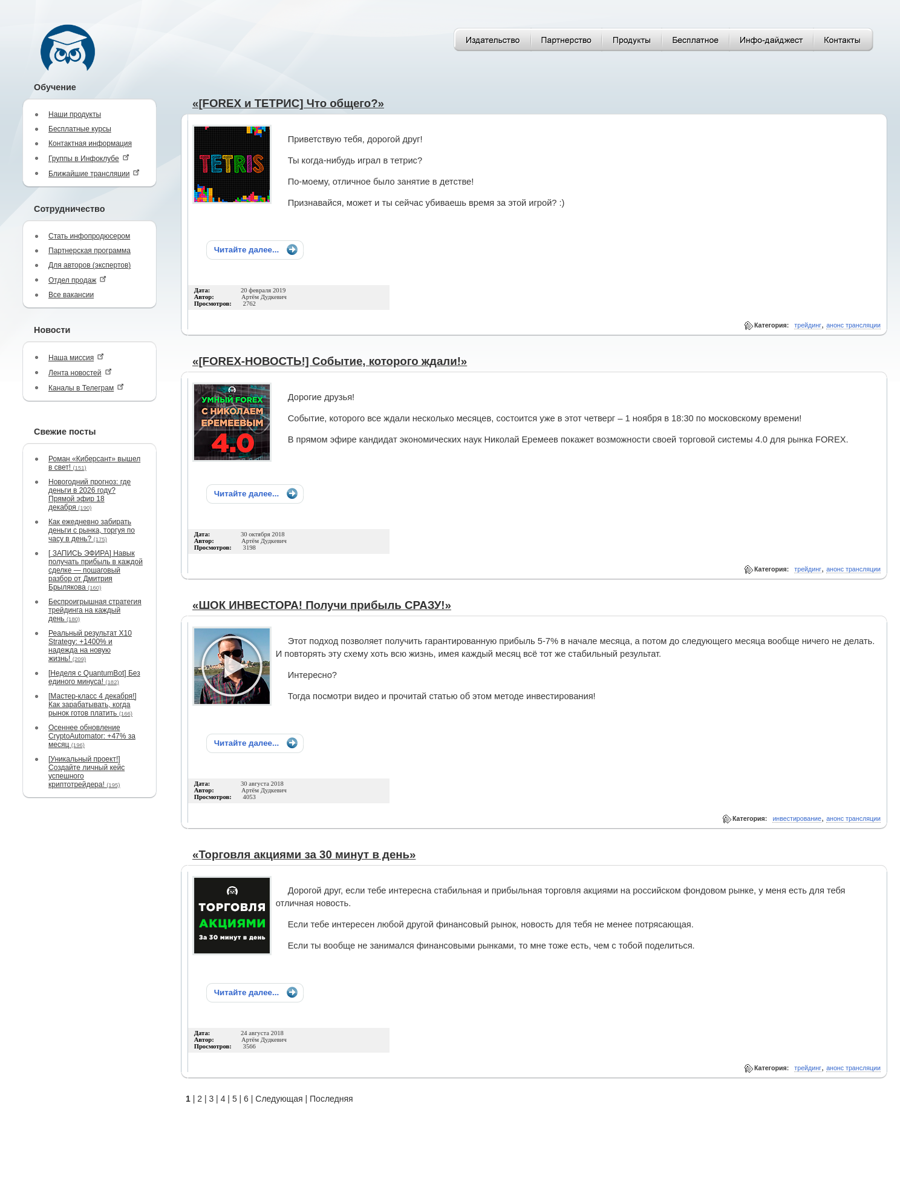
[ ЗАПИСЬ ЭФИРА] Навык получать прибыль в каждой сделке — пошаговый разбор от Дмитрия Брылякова (95, 570)
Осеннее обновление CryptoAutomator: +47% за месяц (91, 736)
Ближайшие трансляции (94, 173)
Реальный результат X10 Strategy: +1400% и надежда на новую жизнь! (90, 646)
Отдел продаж (77, 280)
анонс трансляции (853, 325)
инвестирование (796, 818)
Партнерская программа (89, 250)
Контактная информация (90, 143)
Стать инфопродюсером (89, 236)
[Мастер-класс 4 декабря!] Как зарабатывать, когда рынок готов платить (92, 704)
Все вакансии (71, 295)
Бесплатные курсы (79, 129)
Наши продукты (74, 114)
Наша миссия (76, 357)
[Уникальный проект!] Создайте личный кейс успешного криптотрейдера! (86, 772)
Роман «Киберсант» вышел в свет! (94, 463)
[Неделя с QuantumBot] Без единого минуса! (94, 677)
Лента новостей (80, 372)
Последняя (331, 1099)
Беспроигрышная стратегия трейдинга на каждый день (95, 610)
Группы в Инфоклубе (88, 158)
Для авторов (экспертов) (89, 265)
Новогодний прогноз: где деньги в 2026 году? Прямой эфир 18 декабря (89, 495)
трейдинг (807, 325)
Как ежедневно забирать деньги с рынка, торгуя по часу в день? (91, 530)
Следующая (278, 1099)
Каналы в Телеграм (86, 387)
